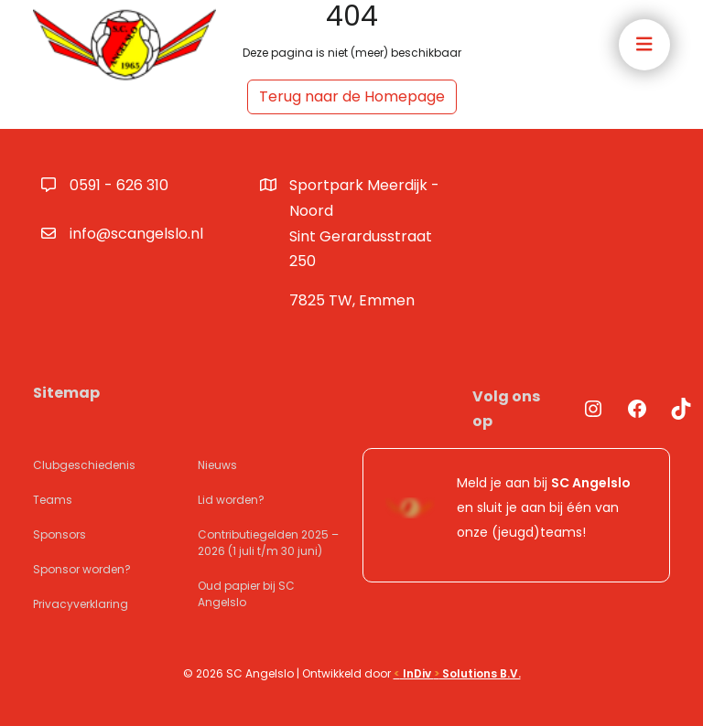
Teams (52, 499)
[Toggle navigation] (644, 44)
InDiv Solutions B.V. (457, 673)
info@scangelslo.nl (136, 233)
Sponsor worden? (82, 569)
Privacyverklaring (80, 604)
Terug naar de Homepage (352, 96)
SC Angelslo (591, 483)
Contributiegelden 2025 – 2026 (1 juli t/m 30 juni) (268, 543)
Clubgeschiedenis (84, 465)
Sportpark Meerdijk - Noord (369, 224)
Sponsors (59, 534)
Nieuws (217, 465)
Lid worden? (231, 499)
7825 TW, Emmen (352, 300)
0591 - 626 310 (119, 185)
